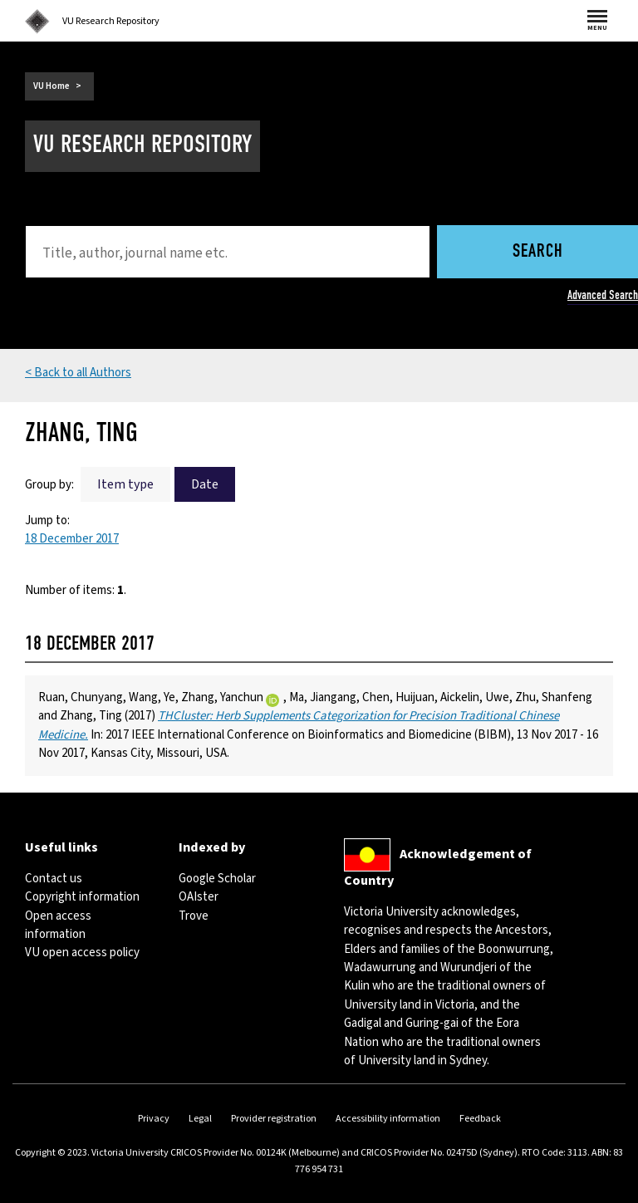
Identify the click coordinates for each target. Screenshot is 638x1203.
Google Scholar (217, 878)
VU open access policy (82, 952)
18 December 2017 (72, 538)
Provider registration (274, 1119)
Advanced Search (602, 294)
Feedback (480, 1119)
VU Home (51, 86)
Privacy (153, 1119)
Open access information (58, 925)
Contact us (53, 878)
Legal (200, 1119)
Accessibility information (388, 1119)
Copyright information (82, 897)
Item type (125, 484)
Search (538, 252)
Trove (194, 916)
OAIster (198, 897)
